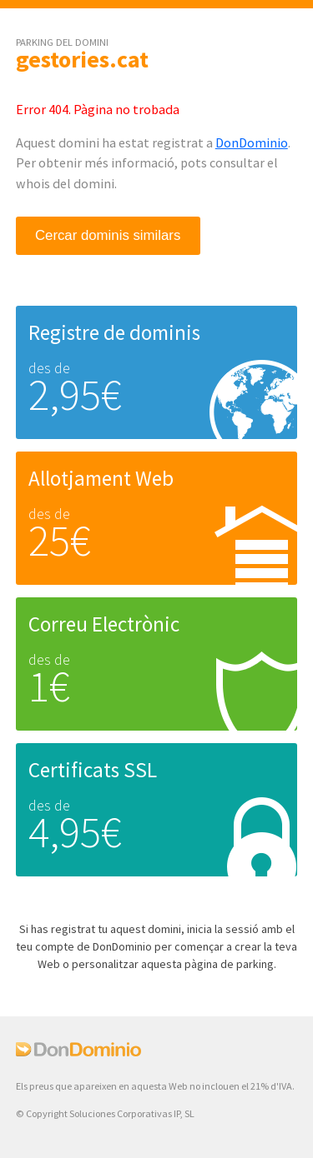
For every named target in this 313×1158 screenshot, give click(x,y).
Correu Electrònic (103, 624)
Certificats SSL (92, 769)
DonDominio (251, 142)
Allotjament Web (101, 478)
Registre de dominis (114, 332)
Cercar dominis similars (107, 235)
